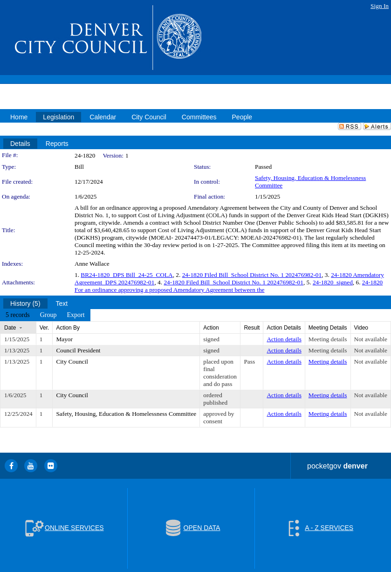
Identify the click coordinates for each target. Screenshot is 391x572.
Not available (370, 339)
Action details (284, 339)
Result (252, 327)
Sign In (379, 5)
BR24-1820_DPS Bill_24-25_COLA (126, 274)
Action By (68, 327)
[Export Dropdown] (75, 315)
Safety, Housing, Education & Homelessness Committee (126, 413)
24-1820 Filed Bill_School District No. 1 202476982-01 (252, 274)
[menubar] (45, 315)
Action (211, 327)
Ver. (44, 327)
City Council (72, 361)
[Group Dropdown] (48, 315)
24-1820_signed (333, 282)
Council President (78, 350)
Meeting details (328, 339)
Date (10, 327)
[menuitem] (17, 315)
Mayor (64, 339)
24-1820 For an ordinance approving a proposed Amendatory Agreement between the (229, 286)
